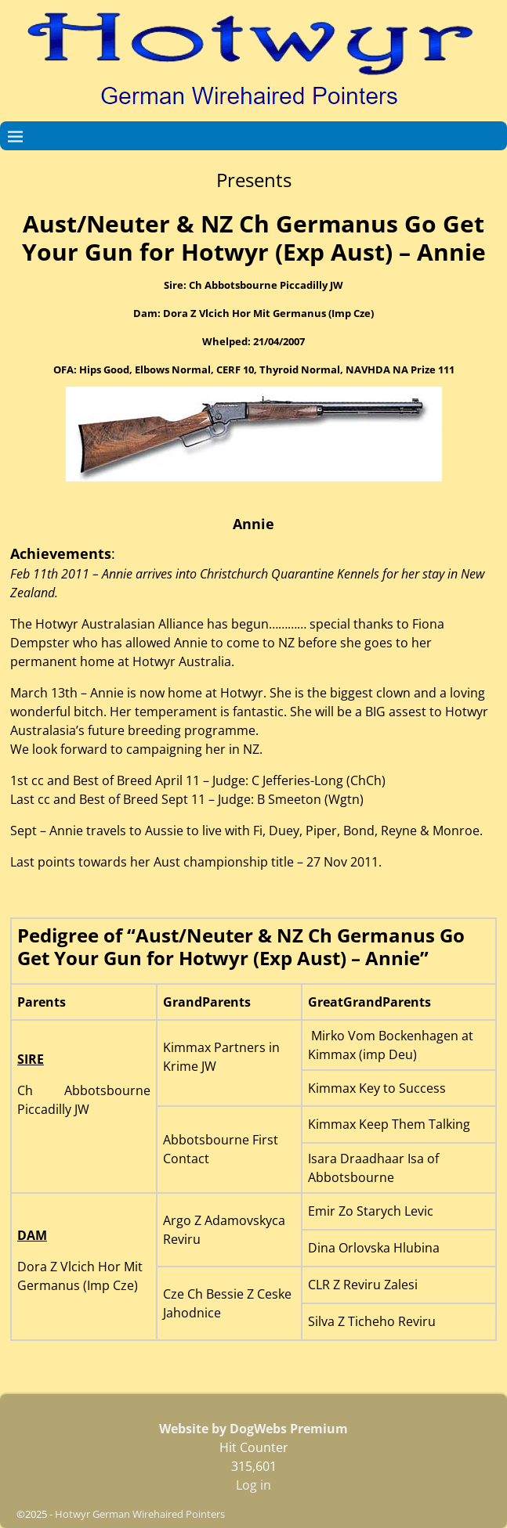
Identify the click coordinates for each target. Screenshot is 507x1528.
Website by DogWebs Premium (253, 1428)
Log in (253, 1485)
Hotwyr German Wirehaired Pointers (140, 1514)
